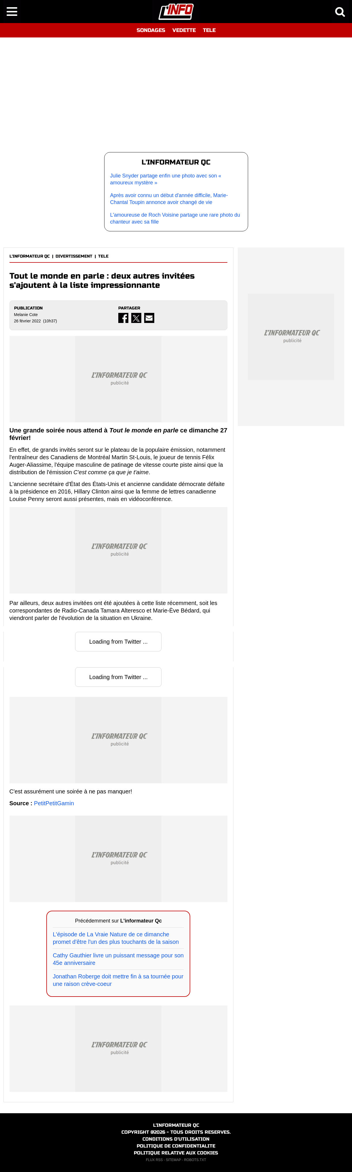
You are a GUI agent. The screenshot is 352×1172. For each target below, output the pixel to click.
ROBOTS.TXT (195, 1160)
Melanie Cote (26, 314)
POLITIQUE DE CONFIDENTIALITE (176, 1146)
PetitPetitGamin (54, 803)
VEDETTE (184, 30)
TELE (209, 30)
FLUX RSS (154, 1160)
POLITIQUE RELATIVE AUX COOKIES (176, 1153)
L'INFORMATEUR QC (29, 256)
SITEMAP (173, 1160)
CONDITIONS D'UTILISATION (176, 1139)
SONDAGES (151, 30)
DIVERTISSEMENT (74, 256)
